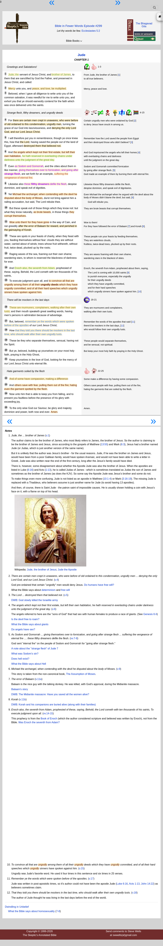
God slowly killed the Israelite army (38, 600)
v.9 (118, 669)
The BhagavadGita (144, 25)
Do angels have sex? (23, 629)
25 (6, 407)
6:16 (30, 469)
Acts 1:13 (134, 883)
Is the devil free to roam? (25, 619)
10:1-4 (107, 478)
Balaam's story (19, 689)
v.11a (38, 679)
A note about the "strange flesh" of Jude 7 (34, 648)
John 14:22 (147, 883)
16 (6, 307)
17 (6, 321)
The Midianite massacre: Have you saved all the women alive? (54, 694)
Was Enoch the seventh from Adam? (39, 722)
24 (6, 393)
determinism (48, 590)
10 (6, 207)
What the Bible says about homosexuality (31, 911)
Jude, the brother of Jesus (41, 569)
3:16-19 (127, 478)
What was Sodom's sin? (24, 653)
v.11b (23, 699)
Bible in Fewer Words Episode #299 (78, 26)
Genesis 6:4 (150, 614)
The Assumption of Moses (80, 674)
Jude (81, 55)
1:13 (48, 469)
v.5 (65, 595)
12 (6, 235)
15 (6, 280)
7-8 (58, 911)
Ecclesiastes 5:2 (91, 30)
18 (6, 330)
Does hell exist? (20, 658)
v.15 (81, 868)
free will (65, 590)
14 (6, 267)
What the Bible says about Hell (28, 663)
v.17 (91, 878)
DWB (14, 600)
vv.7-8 (74, 638)
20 (6, 350)
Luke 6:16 (122, 883)
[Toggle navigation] (154, 7)
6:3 (122, 444)
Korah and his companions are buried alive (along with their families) (57, 704)
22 (6, 378)
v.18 (134, 892)
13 (6, 253)
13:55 (104, 444)
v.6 (53, 609)
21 (6, 359)
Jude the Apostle (67, 569)
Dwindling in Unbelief (17, 906)
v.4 (56, 579)
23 (6, 384)
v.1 (47, 435)
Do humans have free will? (99, 585)
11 (6, 221)
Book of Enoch (49, 718)
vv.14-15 (48, 713)
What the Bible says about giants (29, 624)
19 (6, 340)
